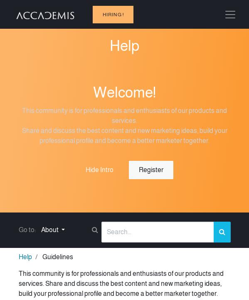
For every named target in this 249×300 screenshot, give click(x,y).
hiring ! (113, 15)
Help (25, 256)
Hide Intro (99, 169)
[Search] (222, 232)
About (50, 229)
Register (151, 169)
